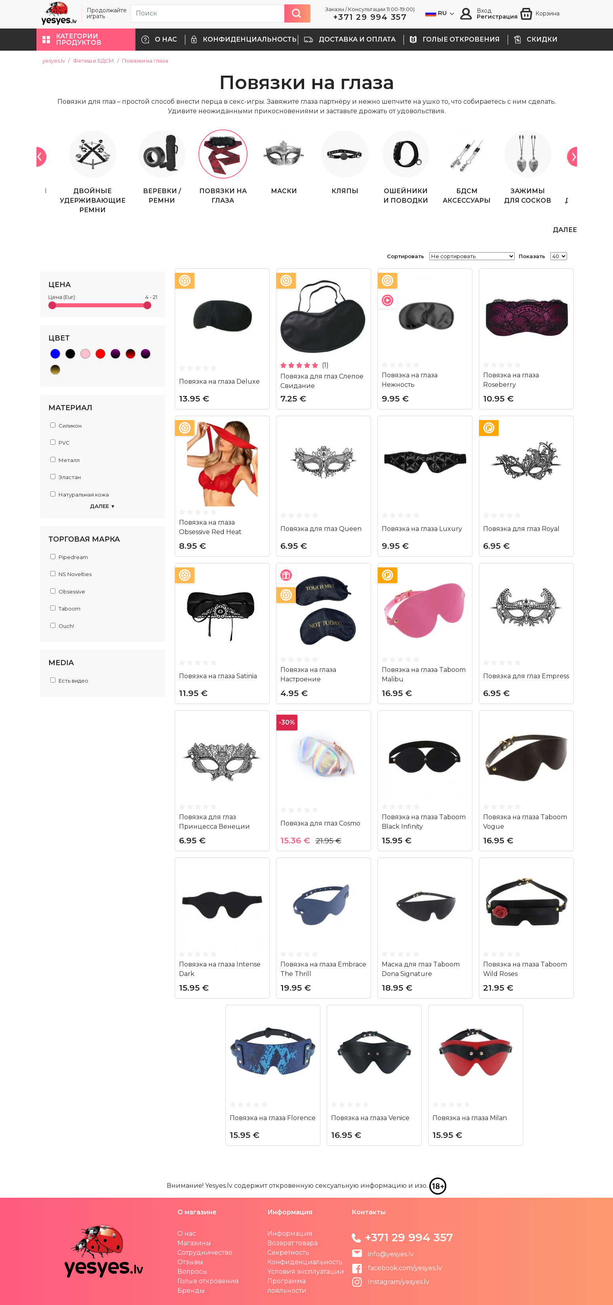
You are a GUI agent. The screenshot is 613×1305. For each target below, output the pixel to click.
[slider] (52, 305)
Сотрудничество (204, 1252)
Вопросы (192, 1271)
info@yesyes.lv (391, 1253)
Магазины (194, 1242)
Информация (289, 1233)
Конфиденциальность (305, 1261)
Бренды (191, 1290)
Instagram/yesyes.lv (390, 1281)
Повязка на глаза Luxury (422, 528)
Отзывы (190, 1261)
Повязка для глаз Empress (526, 675)
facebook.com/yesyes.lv (397, 1267)
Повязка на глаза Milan (469, 1117)
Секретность (288, 1252)
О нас (186, 1233)
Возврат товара (292, 1242)
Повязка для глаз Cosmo (320, 823)
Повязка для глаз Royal (521, 528)
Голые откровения (208, 1280)
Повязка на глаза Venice (370, 1117)
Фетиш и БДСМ (93, 60)
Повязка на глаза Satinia (218, 675)
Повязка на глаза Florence (273, 1117)
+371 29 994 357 (370, 17)
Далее (102, 506)
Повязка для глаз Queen (321, 528)
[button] (85, 40)
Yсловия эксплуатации (305, 1271)
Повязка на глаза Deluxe (219, 381)
